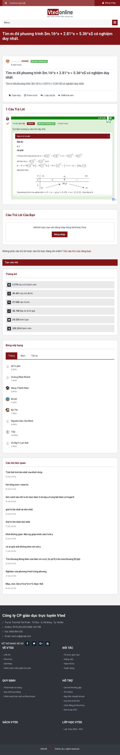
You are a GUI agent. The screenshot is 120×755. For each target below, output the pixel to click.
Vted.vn (50, 749)
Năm (23, 355)
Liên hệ (7, 655)
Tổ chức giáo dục (72, 655)
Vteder (16, 123)
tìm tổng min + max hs (17, 484)
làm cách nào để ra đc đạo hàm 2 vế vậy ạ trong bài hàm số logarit (40, 497)
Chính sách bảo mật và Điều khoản (19, 696)
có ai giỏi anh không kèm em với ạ (23, 546)
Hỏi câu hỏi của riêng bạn (77, 251)
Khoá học (8, 659)
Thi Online (68, 692)
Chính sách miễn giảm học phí (17, 668)
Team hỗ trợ (69, 663)
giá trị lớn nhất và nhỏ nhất (19, 509)
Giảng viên (68, 659)
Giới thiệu (8, 663)
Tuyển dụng (69, 668)
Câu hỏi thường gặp (73, 687)
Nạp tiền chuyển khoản (74, 696)
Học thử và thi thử (72, 701)
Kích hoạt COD (70, 710)
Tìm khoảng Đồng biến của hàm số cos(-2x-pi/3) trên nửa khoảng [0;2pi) (43, 559)
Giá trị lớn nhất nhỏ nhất (18, 522)
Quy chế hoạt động (12, 692)
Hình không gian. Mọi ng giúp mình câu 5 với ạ (29, 534)
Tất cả (34, 355)
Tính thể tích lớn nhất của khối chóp (24, 472)
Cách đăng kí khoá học (74, 705)
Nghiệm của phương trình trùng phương (26, 571)
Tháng (11, 355)
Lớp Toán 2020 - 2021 (73, 729)
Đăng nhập (109, 3)
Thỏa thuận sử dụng (13, 687)
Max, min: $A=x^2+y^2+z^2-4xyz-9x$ (24, 584)
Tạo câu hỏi (11, 262)
